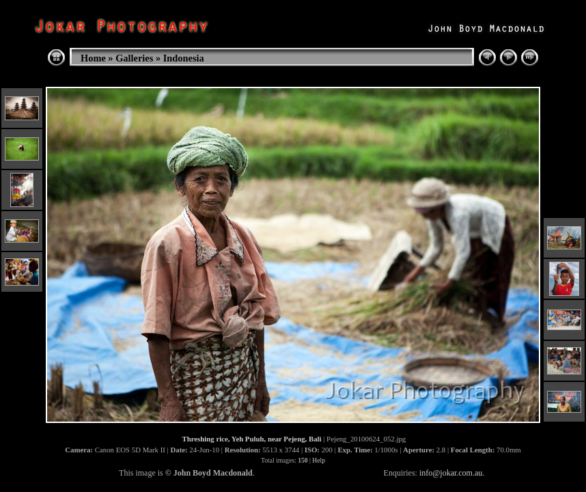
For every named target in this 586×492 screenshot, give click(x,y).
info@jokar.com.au (450, 473)
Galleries (134, 58)
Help (318, 460)
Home (93, 58)
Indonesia (183, 58)
